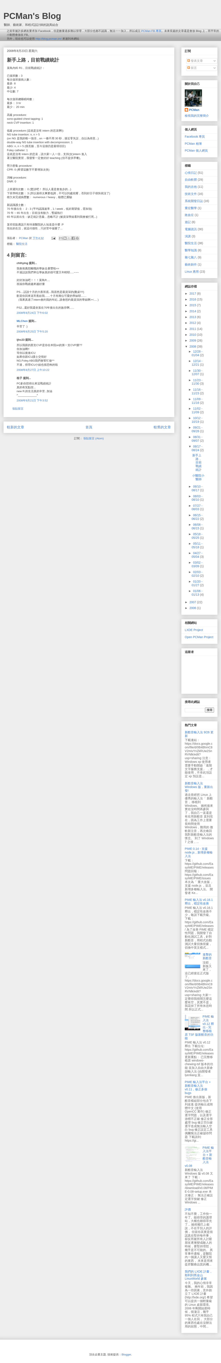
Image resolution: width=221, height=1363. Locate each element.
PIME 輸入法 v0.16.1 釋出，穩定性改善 (199, 901)
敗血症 (189, 215)
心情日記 (191, 172)
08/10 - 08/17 (197, 488)
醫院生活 (21, 244)
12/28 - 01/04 (197, 353)
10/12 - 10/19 (197, 419)
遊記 (188, 222)
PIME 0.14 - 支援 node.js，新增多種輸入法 (199, 852)
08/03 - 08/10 (197, 498)
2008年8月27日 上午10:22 (33, 369)
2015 (193, 305)
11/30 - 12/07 (197, 372)
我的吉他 (191, 186)
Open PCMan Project (199, 637)
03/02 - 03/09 (197, 564)
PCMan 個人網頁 (196, 150)
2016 (193, 299)
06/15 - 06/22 (197, 517)
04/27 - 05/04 (197, 554)
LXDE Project (194, 630)
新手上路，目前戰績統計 (197, 462)
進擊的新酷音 (207, 956)
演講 (188, 236)
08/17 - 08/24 (197, 448)
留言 (192, 68)
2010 (193, 334)
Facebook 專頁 (195, 136)
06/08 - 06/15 (197, 526)
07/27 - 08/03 (197, 507)
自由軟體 (191, 179)
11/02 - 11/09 (197, 410)
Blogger (126, 1354)
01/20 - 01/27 (197, 583)
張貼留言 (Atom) (93, 438)
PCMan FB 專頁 (151, 31)
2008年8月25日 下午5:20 (32, 331)
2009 (193, 340)
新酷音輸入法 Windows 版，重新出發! (199, 787)
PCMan (194, 110)
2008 (193, 346)
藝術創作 (191, 264)
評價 (188, 1209)
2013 (193, 317)
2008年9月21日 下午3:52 (32, 400)
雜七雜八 (191, 257)
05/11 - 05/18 (197, 545)
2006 (193, 608)
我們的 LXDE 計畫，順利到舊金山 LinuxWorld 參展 (198, 1275)
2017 (193, 293)
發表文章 (195, 60)
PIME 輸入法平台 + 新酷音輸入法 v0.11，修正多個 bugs (198, 1087)
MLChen (22, 321)
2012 (193, 323)
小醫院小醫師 (198, 477)
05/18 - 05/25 (197, 535)
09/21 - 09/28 (197, 429)
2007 (193, 602)
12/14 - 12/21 (197, 362)
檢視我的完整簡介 (197, 115)
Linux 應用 (192, 271)
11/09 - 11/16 (197, 400)
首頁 (88, 427)
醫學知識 (191, 250)
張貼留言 (18, 408)
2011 (193, 329)
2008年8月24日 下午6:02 (32, 312)
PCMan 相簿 (193, 143)
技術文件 (191, 194)
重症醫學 (191, 208)
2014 (193, 311)
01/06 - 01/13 (197, 592)
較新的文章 (15, 427)
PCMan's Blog (32, 16)
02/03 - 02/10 (197, 573)
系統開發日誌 (194, 201)
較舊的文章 (162, 427)
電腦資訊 (191, 229)
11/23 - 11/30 (197, 381)
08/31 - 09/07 (197, 438)
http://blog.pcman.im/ (49, 38)
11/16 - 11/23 (197, 391)
